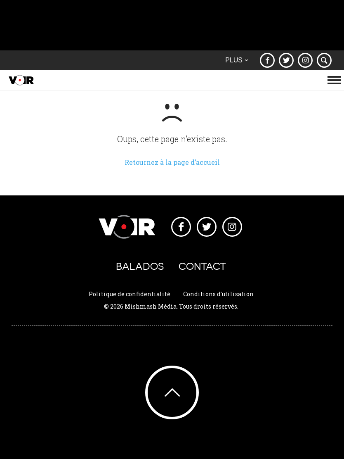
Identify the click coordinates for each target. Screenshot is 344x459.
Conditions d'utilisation (218, 294)
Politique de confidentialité (129, 294)
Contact (202, 266)
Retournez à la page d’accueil (172, 162)
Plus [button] (236, 60)
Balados (140, 266)
